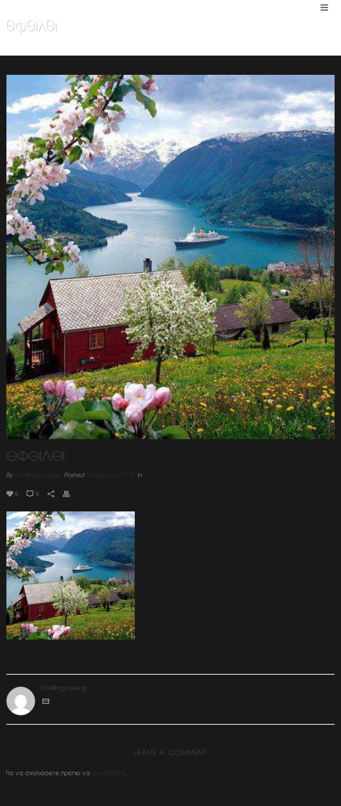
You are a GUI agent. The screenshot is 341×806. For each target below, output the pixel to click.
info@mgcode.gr (38, 475)
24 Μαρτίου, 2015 (110, 475)
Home (217, 47)
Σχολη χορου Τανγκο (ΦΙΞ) (264, 47)
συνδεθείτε (109, 773)
